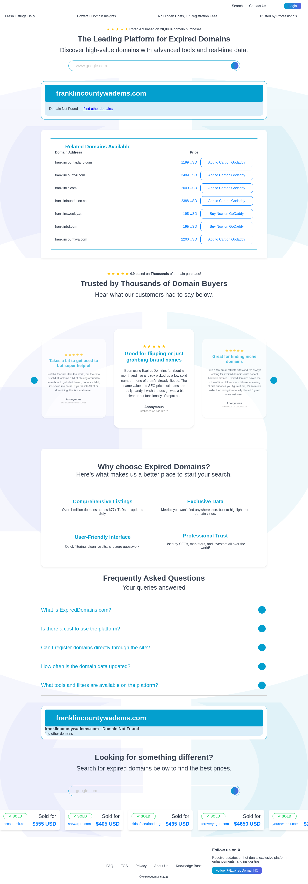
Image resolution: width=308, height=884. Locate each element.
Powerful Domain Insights (94, 16)
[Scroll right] (273, 380)
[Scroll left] (34, 380)
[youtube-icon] (161, 855)
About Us (161, 866)
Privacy (141, 866)
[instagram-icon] (132, 855)
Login (293, 6)
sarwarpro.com (79, 824)
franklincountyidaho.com (73, 162)
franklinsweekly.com (70, 213)
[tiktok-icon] (175, 855)
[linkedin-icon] (190, 855)
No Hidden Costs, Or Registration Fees (185, 16)
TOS (124, 866)
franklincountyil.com (70, 175)
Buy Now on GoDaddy (227, 213)
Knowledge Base (189, 866)
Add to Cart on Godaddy (226, 162)
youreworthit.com (285, 824)
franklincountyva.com (71, 239)
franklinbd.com (66, 226)
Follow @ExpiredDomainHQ (237, 870)
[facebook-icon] (118, 855)
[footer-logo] (52, 860)
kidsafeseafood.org (146, 824)
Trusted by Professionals (275, 16)
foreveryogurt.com (215, 824)
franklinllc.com (66, 188)
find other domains (59, 733)
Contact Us (257, 6)
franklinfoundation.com (72, 201)
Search (237, 6)
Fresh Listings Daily (17, 16)
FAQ (109, 866)
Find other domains (98, 109)
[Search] (234, 65)
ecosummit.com (15, 824)
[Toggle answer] (262, 610)
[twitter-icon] (147, 855)
